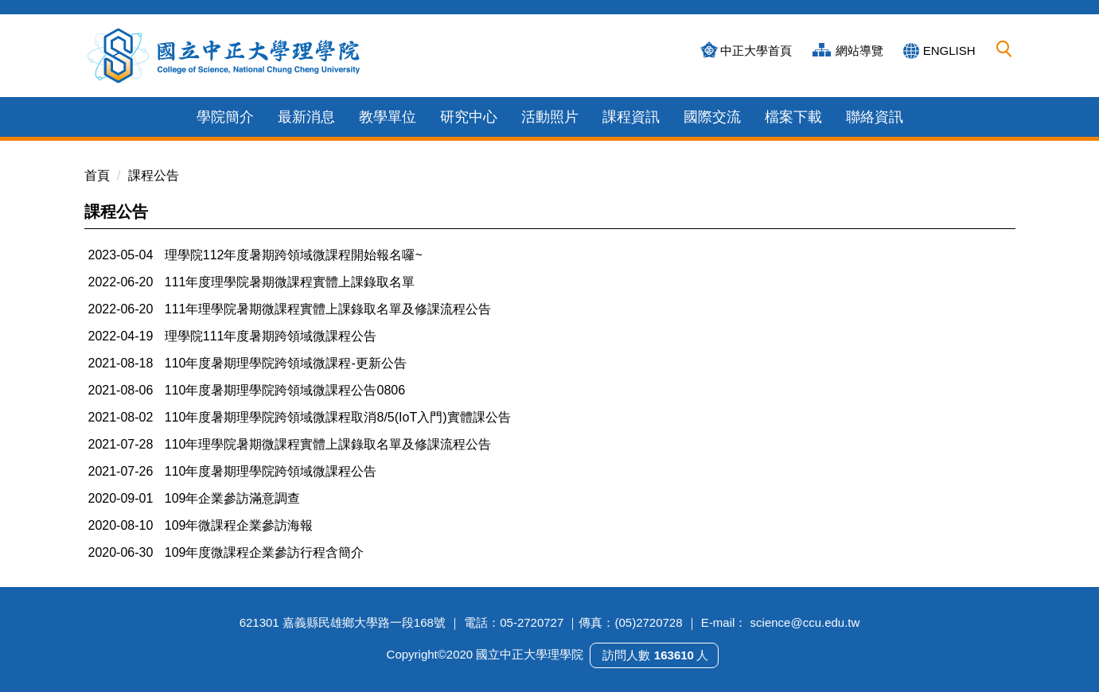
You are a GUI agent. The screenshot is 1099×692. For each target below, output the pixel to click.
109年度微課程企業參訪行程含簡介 (264, 552)
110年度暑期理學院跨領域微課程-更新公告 (286, 363)
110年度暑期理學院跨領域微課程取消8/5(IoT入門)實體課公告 (338, 417)
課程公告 (153, 175)
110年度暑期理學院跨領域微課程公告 (271, 471)
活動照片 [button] (550, 117)
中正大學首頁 (756, 50)
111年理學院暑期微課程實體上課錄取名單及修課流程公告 (328, 309)
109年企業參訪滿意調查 (233, 498)
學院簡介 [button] (225, 117)
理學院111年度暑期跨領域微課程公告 (271, 336)
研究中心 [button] (468, 117)
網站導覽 (859, 50)
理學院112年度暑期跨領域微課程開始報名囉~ (294, 255)
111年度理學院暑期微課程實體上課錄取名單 (290, 282)
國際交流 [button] (712, 117)
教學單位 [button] (387, 117)
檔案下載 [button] (793, 117)
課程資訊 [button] (631, 117)
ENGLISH (949, 50)
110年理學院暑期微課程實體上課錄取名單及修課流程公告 (328, 444)
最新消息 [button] (306, 117)
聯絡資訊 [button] (874, 117)
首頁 (97, 175)
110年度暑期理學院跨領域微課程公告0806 (285, 390)
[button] (1004, 49)
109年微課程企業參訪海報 (239, 525)
